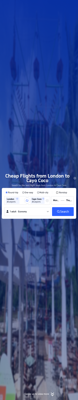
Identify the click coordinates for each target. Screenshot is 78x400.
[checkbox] (61, 192)
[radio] (12, 192)
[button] (73, 3)
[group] (15, 200)
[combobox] (21, 200)
